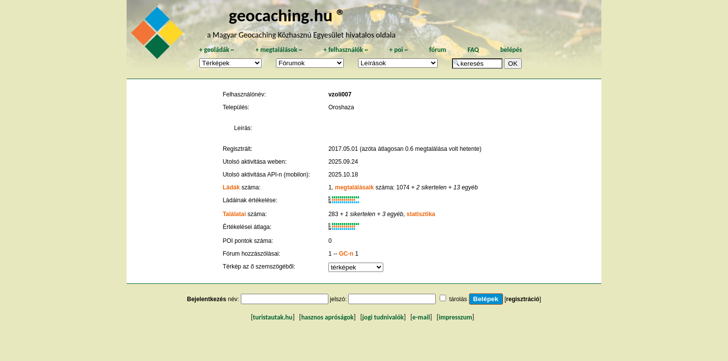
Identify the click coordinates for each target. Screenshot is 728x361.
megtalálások (278, 49)
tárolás (458, 299)
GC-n (346, 253)
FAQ (473, 49)
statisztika (421, 214)
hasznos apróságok (327, 317)
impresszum (455, 317)
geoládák (216, 49)
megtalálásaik (354, 187)
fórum (438, 49)
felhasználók (345, 49)
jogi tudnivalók (383, 317)
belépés (511, 49)
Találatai (234, 214)
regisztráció (522, 299)
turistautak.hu (272, 317)
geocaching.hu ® (287, 15)
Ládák (231, 187)
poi (398, 49)
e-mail (421, 317)
